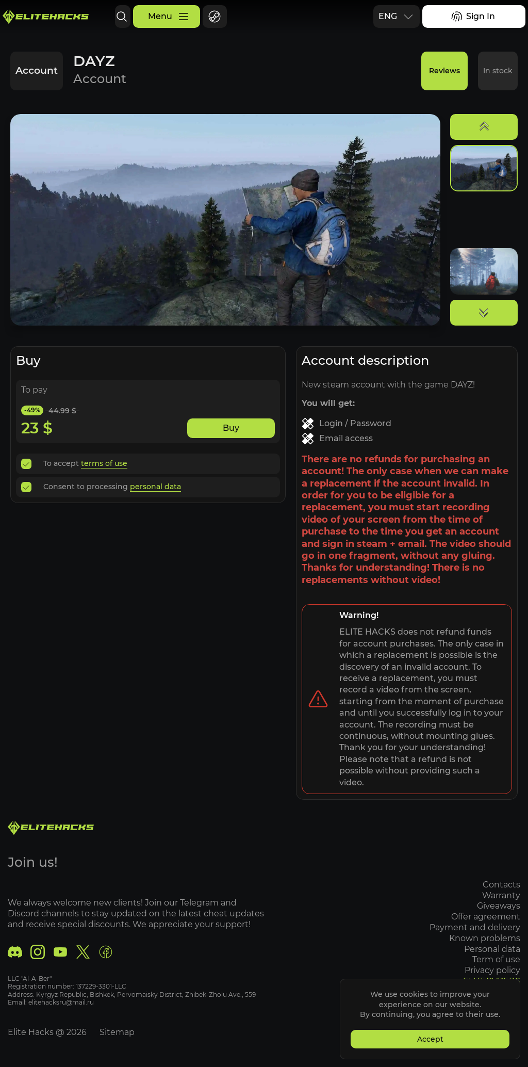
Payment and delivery (475, 927)
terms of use (104, 463)
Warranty (501, 895)
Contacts (501, 885)
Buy (231, 428)
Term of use (496, 959)
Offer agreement (485, 917)
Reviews (444, 70)
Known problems (484, 938)
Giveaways (498, 906)
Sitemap (117, 1032)
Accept (430, 1039)
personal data (155, 486)
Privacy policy (492, 970)
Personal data (492, 949)
